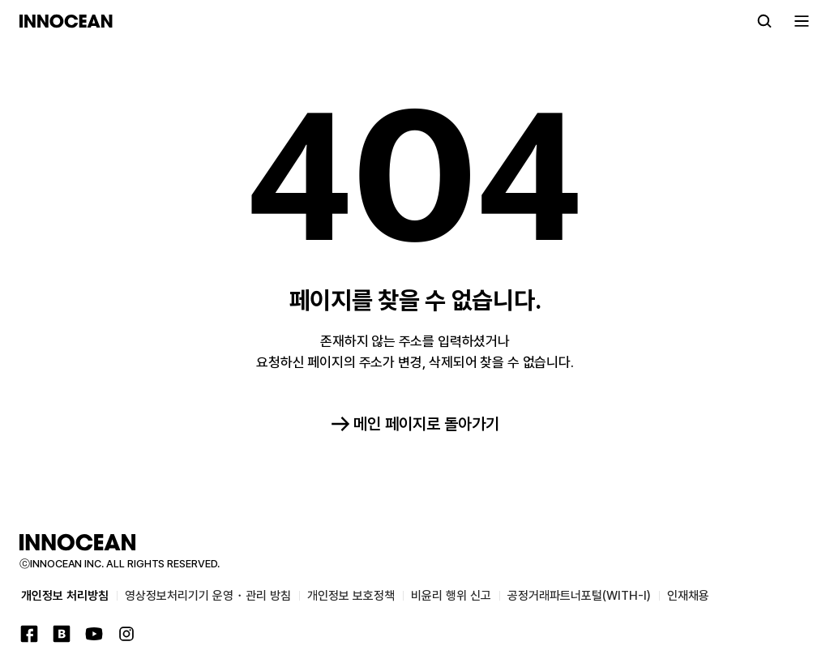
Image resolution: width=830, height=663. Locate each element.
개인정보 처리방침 (65, 595)
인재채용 (688, 595)
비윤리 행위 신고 (451, 595)
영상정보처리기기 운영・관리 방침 (208, 595)
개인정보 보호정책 (351, 595)
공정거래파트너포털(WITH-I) (579, 595)
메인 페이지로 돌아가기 (415, 424)
